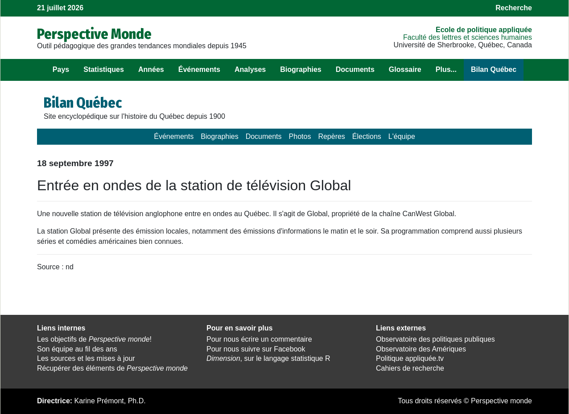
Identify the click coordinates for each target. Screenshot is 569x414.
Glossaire (405, 69)
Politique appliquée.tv (410, 358)
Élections (366, 136)
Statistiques (103, 69)
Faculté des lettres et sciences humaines (467, 37)
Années (151, 69)
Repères (331, 136)
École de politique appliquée (484, 29)
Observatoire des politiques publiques (435, 339)
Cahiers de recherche (410, 368)
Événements (199, 69)
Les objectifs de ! (94, 339)
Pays (61, 69)
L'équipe (401, 136)
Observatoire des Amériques (421, 349)
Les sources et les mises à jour (86, 358)
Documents (355, 69)
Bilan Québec (493, 69)
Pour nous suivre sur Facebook (255, 349)
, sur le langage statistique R (268, 358)
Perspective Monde (94, 33)
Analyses (250, 69)
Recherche (513, 8)
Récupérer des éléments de (112, 368)
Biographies (300, 69)
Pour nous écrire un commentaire (259, 339)
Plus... (446, 69)
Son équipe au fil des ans (77, 349)
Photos (300, 136)
